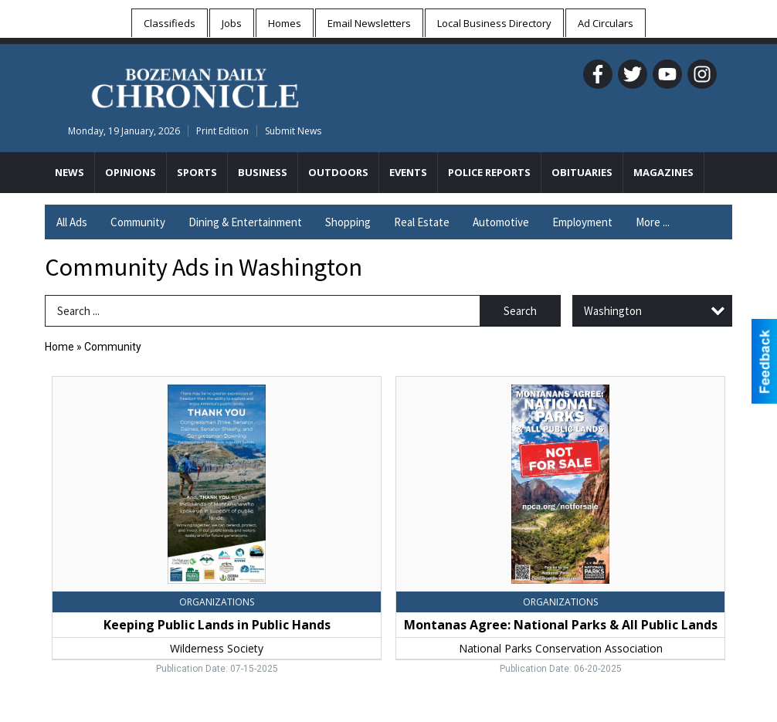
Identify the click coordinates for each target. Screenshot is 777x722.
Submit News (293, 130)
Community (137, 222)
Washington (613, 310)
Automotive (501, 222)
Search (520, 310)
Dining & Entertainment (245, 222)
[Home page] (195, 85)
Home (59, 347)
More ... (653, 222)
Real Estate (422, 222)
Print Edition (222, 130)
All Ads (71, 222)
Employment (582, 222)
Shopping (348, 222)
